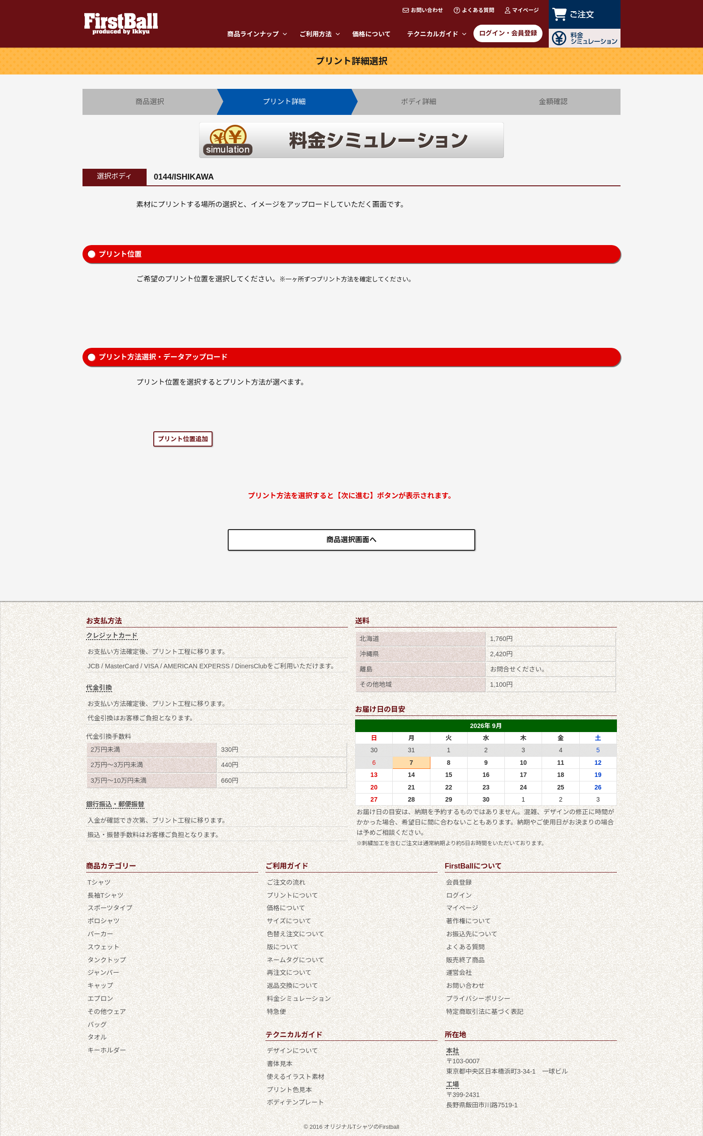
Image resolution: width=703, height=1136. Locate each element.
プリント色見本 (289, 1089)
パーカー (100, 934)
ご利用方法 (319, 34)
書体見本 (280, 1063)
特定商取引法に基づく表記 (485, 1011)
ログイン (459, 895)
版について (283, 947)
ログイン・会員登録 (508, 33)
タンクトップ (106, 960)
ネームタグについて (296, 960)
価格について (371, 34)
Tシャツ (99, 882)
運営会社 (459, 972)
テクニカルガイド (437, 34)
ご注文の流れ (286, 882)
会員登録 (459, 882)
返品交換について (292, 985)
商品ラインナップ (257, 34)
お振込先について (472, 934)
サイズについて (289, 921)
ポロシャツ (103, 921)
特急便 (276, 1011)
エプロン (100, 998)
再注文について (289, 972)
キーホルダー (106, 1050)
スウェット (103, 947)
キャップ (100, 985)
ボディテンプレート (295, 1102)
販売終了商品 (465, 960)
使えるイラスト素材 (296, 1076)
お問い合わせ (423, 10)
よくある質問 (474, 10)
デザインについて (292, 1050)
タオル (97, 1037)
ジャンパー (103, 972)
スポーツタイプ (109, 908)
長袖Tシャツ (105, 895)
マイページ (522, 10)
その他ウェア (106, 1011)
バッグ (97, 1024)
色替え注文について (296, 934)
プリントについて (292, 895)
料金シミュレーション (299, 998)
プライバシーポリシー (478, 998)
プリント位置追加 (183, 439)
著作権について (468, 921)
